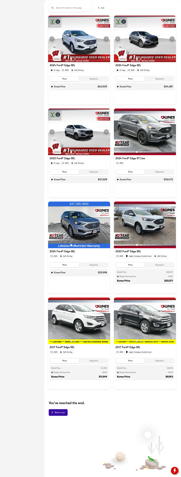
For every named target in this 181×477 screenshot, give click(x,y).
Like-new (135, 19)
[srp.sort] (101, 32)
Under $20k (52, 19)
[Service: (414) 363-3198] (113, 2)
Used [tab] (35, 19)
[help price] (52, 110)
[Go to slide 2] (74, 83)
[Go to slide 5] (86, 83)
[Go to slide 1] (71, 83)
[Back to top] (58, 436)
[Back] (35, 26)
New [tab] (8, 19)
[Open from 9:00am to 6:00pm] (167, 2)
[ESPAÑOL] (18, 2)
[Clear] (33, 78)
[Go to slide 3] (78, 83)
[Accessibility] (6, 2)
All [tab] (22, 19)
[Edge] (13, 31)
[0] (8, 60)
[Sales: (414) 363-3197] (145, 2)
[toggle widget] (174, 470)
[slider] (6, 47)
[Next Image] (106, 62)
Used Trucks (100, 19)
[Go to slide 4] (82, 83)
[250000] (33, 60)
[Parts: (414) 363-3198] (129, 2)
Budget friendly (118, 19)
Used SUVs (83, 19)
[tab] (64, 103)
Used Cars (68, 19)
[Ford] (5, 31)
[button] (52, 63)
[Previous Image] (51, 62)
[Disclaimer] (118, 301)
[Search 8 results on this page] (70, 31)
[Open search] (151, 8)
